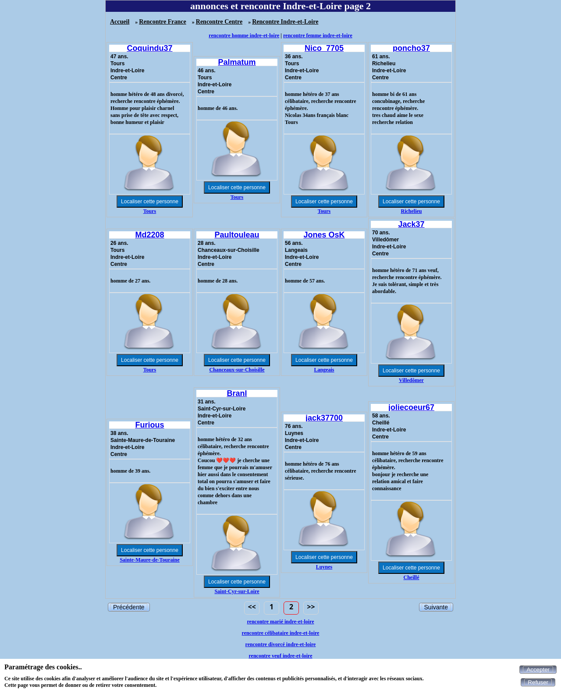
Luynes (324, 567)
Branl (237, 393)
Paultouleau (236, 234)
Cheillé (411, 577)
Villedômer (411, 380)
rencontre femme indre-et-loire (317, 35)
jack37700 (324, 418)
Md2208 (149, 234)
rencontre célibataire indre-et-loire (281, 633)
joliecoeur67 (411, 407)
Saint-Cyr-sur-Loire (236, 591)
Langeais (324, 370)
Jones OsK (323, 234)
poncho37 (411, 48)
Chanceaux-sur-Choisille (236, 370)
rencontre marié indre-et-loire (280, 622)
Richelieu (411, 211)
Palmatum (237, 62)
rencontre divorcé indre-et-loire (280, 644)
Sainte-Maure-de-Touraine (150, 560)
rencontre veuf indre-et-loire (280, 656)
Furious (149, 425)
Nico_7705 (324, 48)
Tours (149, 211)
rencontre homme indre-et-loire (244, 35)
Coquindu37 (150, 48)
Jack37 (411, 224)
